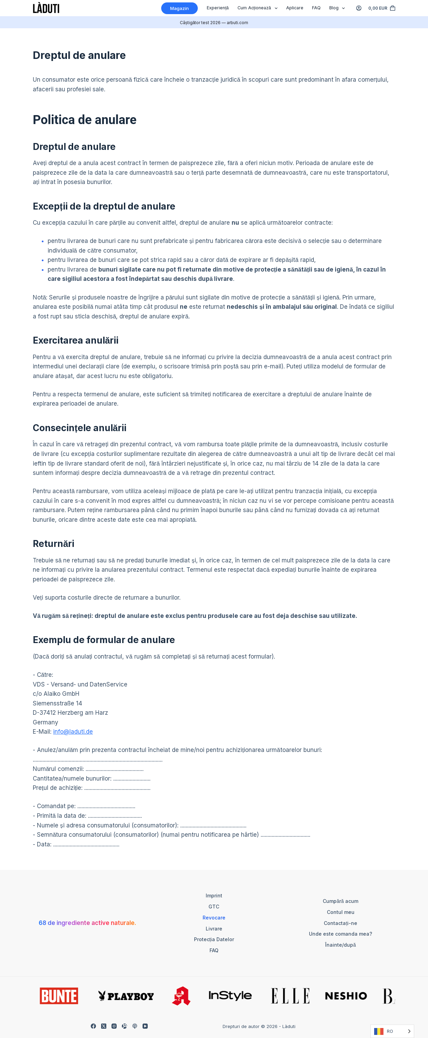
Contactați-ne (340, 923)
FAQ (316, 7)
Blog (338, 8)
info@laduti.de (73, 731)
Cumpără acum (340, 901)
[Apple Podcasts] (134, 1026)
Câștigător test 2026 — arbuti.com (214, 22)
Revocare (214, 917)
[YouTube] (145, 1026)
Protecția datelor (214, 939)
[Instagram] (114, 1026)
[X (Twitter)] (103, 1026)
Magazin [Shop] (179, 8)
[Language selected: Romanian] (392, 1031)
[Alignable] (124, 1026)
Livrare (214, 929)
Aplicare (294, 7)
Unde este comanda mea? (340, 934)
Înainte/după (340, 945)
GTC (213, 906)
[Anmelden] (358, 8)
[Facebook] (93, 1026)
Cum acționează (258, 8)
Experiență (217, 7)
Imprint (214, 895)
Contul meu (340, 912)
